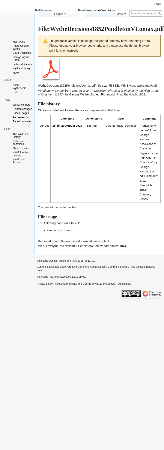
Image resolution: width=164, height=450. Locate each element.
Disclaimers (124, 283)
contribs (130, 125)
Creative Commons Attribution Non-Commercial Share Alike (101, 266)
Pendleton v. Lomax (60, 230)
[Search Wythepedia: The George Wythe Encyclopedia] (145, 13)
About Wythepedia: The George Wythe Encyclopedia (85, 283)
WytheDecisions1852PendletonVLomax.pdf (67, 85)
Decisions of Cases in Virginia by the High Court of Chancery (149, 153)
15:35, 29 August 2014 (67, 125)
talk (120, 125)
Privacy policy (45, 283)
